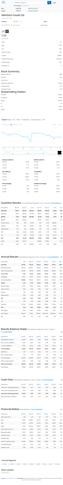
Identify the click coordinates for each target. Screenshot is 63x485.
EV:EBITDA (25, 120)
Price (9, 120)
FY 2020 (30, 464)
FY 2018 (44, 464)
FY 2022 (17, 464)
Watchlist (45, 25)
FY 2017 (50, 464)
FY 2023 (11, 464)
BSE (7, 31)
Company (18, 5)
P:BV (18, 120)
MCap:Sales (36, 120)
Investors (26, 5)
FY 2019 (37, 464)
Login (54, 2)
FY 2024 (4, 464)
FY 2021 (24, 464)
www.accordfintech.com (10, 478)
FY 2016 (57, 464)
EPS (43, 120)
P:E (14, 120)
